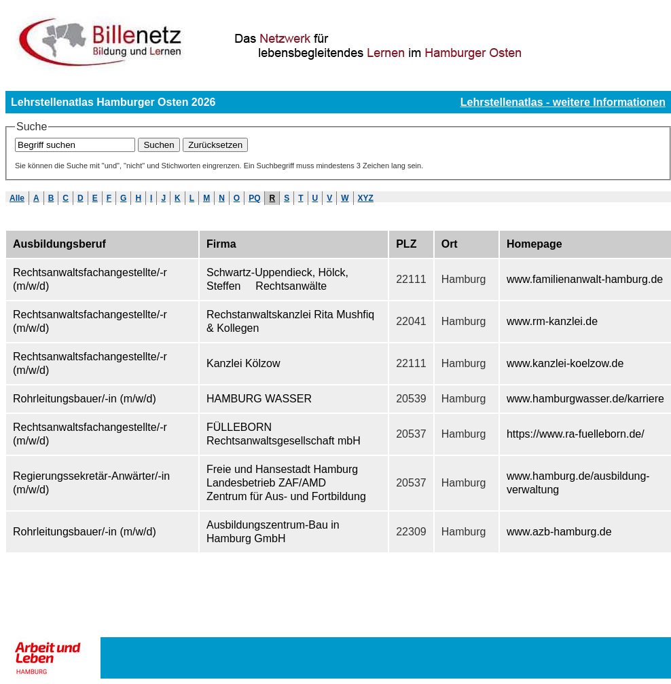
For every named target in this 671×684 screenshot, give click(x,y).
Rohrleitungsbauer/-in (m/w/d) (84, 398)
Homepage (534, 244)
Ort (449, 244)
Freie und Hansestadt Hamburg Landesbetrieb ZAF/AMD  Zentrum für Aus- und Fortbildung (286, 482)
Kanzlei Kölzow (243, 363)
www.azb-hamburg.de (559, 531)
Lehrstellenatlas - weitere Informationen (563, 102)
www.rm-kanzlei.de (552, 321)
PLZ (406, 244)
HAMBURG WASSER (259, 398)
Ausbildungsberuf (59, 244)
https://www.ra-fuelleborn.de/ (576, 434)
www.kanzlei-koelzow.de (565, 363)
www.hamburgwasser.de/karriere (585, 398)
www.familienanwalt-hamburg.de (585, 279)
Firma (221, 244)
